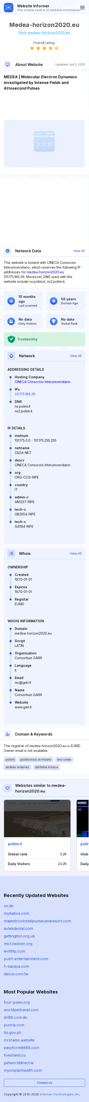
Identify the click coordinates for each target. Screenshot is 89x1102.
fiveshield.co (15, 1055)
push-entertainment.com (26, 958)
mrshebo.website (19, 1040)
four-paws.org (17, 1002)
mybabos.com (16, 913)
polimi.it (15, 843)
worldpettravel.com (21, 1009)
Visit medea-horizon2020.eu (44, 32)
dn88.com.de (15, 1017)
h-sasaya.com (16, 966)
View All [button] (79, 251)
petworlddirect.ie (18, 1062)
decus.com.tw (16, 973)
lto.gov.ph (12, 1032)
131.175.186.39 (25, 394)
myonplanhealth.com (23, 1070)
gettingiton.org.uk (19, 936)
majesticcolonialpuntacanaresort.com (37, 921)
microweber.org (18, 943)
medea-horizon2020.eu (45, 272)
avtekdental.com (18, 928)
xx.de (8, 905)
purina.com (14, 1025)
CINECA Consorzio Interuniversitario (42, 382)
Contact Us (44, 1083)
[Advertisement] (44, 105)
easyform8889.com (21, 1047)
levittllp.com (14, 951)
